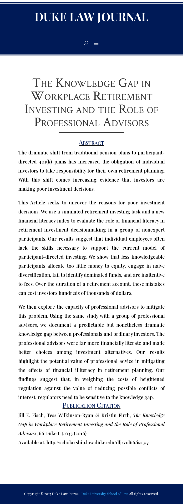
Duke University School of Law (104, 494)
